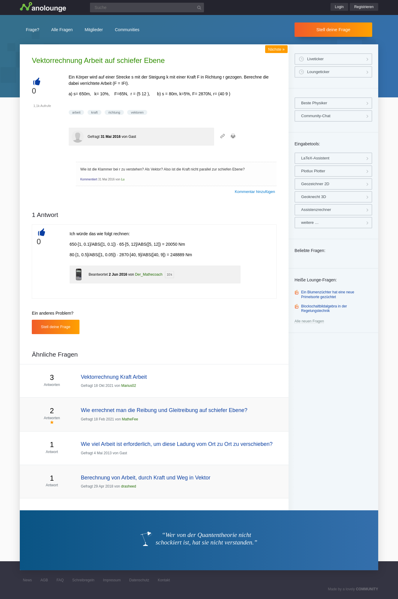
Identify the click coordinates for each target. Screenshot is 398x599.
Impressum (112, 580)
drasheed (128, 486)
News (27, 580)
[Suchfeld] (147, 7)
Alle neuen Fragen (309, 321)
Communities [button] (127, 29)
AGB (44, 580)
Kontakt (164, 580)
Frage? (32, 29)
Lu (122, 179)
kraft (94, 112)
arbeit (76, 112)
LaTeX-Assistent (315, 158)
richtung (114, 112)
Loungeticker (318, 72)
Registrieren (364, 7)
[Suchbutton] (199, 7)
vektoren (137, 112)
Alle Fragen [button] (62, 29)
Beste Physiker (314, 103)
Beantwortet (98, 274)
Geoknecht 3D (313, 196)
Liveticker (315, 59)
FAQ (60, 580)
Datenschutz (139, 580)
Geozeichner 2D (315, 184)
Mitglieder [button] (94, 29)
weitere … (310, 222)
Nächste (276, 49)
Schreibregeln (83, 580)
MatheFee (130, 419)
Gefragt (94, 137)
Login (339, 7)
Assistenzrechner (316, 209)
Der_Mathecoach (148, 274)
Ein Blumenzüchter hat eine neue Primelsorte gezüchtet (327, 294)
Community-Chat (316, 116)
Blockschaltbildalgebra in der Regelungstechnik (324, 308)
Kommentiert (88, 179)
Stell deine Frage (333, 29)
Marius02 (128, 386)
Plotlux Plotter (313, 171)
